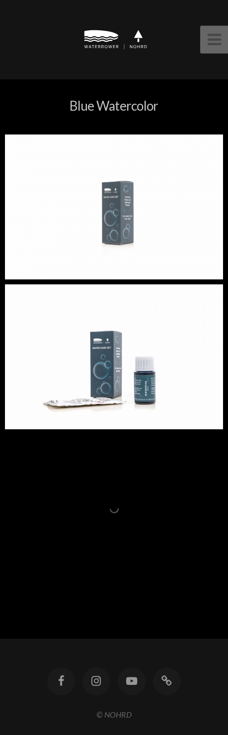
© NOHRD (114, 714)
